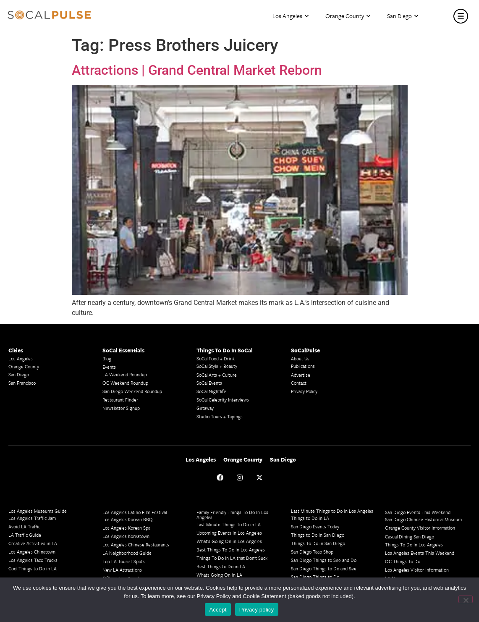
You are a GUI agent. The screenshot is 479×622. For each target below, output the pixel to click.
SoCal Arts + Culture (216, 374)
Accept (217, 609)
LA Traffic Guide (24, 534)
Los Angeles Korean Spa (126, 527)
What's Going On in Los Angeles (229, 541)
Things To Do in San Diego (318, 543)
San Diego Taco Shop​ (312, 551)
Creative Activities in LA (32, 543)
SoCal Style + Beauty (216, 366)
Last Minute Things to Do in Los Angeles (332, 510)
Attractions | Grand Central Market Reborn (197, 70)
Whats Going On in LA (219, 574)
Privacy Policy (304, 391)
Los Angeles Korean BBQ (127, 519)
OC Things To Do (402, 561)
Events (109, 366)
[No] (465, 599)
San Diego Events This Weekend (417, 512)
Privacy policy (256, 609)
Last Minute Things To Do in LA (228, 524)
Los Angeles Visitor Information (417, 569)
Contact (298, 382)
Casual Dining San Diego (409, 536)
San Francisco (22, 382)
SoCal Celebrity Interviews (222, 399)
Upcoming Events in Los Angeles (229, 532)
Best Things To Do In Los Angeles (230, 549)
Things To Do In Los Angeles (414, 544)
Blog (106, 358)
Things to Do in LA (310, 518)
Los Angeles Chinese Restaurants (135, 544)
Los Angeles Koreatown (125, 536)
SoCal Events (209, 382)
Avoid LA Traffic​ (24, 526)
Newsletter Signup (121, 408)
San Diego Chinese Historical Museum (423, 519)
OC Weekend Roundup (125, 382)
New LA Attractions (122, 569)
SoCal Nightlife (211, 391)
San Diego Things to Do (315, 576)
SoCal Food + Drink (215, 358)
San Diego (402, 16)
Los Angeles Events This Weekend (419, 552)
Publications (303, 366)
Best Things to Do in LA (220, 566)
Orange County (347, 16)
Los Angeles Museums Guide (37, 510)
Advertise (300, 374)
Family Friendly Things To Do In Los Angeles (232, 515)
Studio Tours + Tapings (219, 416)
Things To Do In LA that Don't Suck (231, 558)
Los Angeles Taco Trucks (33, 560)
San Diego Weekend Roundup (132, 391)
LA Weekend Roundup (124, 374)
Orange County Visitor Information (420, 527)
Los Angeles (290, 16)
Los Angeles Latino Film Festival (134, 512)
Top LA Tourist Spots (123, 561)
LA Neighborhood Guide (127, 552)
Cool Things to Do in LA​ (32, 568)
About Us (300, 358)
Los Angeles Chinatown (31, 551)
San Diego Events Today (315, 526)
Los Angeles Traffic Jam (32, 518)
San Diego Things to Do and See (323, 568)
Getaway (205, 408)
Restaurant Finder (120, 399)
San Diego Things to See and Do (323, 560)
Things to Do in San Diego (317, 534)
